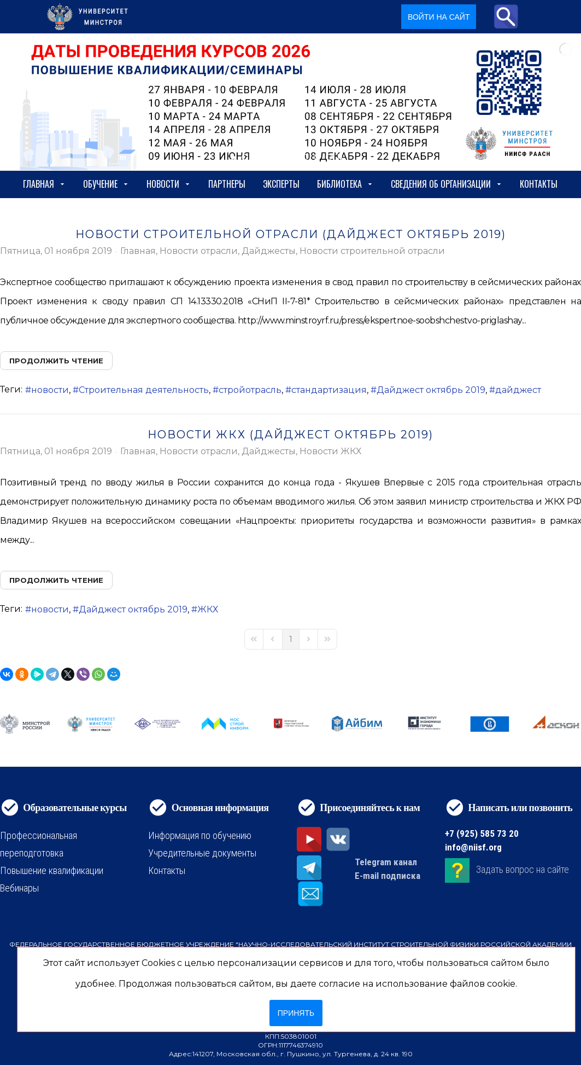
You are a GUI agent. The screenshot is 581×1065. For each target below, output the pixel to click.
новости (50, 390)
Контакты (538, 183)
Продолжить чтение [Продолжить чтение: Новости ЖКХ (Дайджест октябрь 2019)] (56, 580)
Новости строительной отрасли (372, 251)
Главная (44, 184)
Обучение (106, 184)
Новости (168, 184)
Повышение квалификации (51, 870)
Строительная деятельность (144, 390)
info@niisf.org (473, 847)
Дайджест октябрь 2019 (431, 390)
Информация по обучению (199, 835)
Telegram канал (386, 861)
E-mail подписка (387, 875)
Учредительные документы (202, 853)
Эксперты (281, 183)
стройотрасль (250, 390)
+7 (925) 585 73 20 (482, 833)
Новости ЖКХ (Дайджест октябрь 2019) (290, 434)
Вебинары (19, 888)
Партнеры (226, 183)
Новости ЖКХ (330, 451)
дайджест (518, 390)
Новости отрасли (199, 251)
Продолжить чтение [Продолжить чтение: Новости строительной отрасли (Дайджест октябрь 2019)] (56, 360)
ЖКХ (207, 609)
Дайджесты (269, 251)
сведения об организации (446, 184)
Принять (296, 1013)
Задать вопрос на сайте (522, 869)
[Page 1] (291, 639)
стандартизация (329, 390)
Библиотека (345, 184)
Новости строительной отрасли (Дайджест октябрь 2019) (290, 234)
